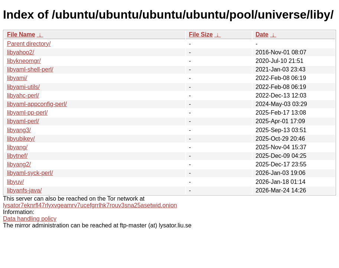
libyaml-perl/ (23, 121)
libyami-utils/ (23, 87)
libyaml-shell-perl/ (30, 69)
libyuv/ (15, 182)
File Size (201, 34)
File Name (21, 34)
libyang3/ (19, 130)
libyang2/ (19, 164)
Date (261, 34)
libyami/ (17, 78)
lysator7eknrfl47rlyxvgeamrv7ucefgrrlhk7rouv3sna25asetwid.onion (90, 205)
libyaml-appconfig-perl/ (37, 104)
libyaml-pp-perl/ (27, 112)
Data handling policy (29, 219)
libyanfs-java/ (24, 190)
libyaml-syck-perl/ (30, 173)
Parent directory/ (28, 44)
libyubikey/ (21, 138)
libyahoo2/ (20, 52)
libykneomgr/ (24, 61)
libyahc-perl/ (23, 95)
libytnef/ (17, 156)
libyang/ (17, 147)
